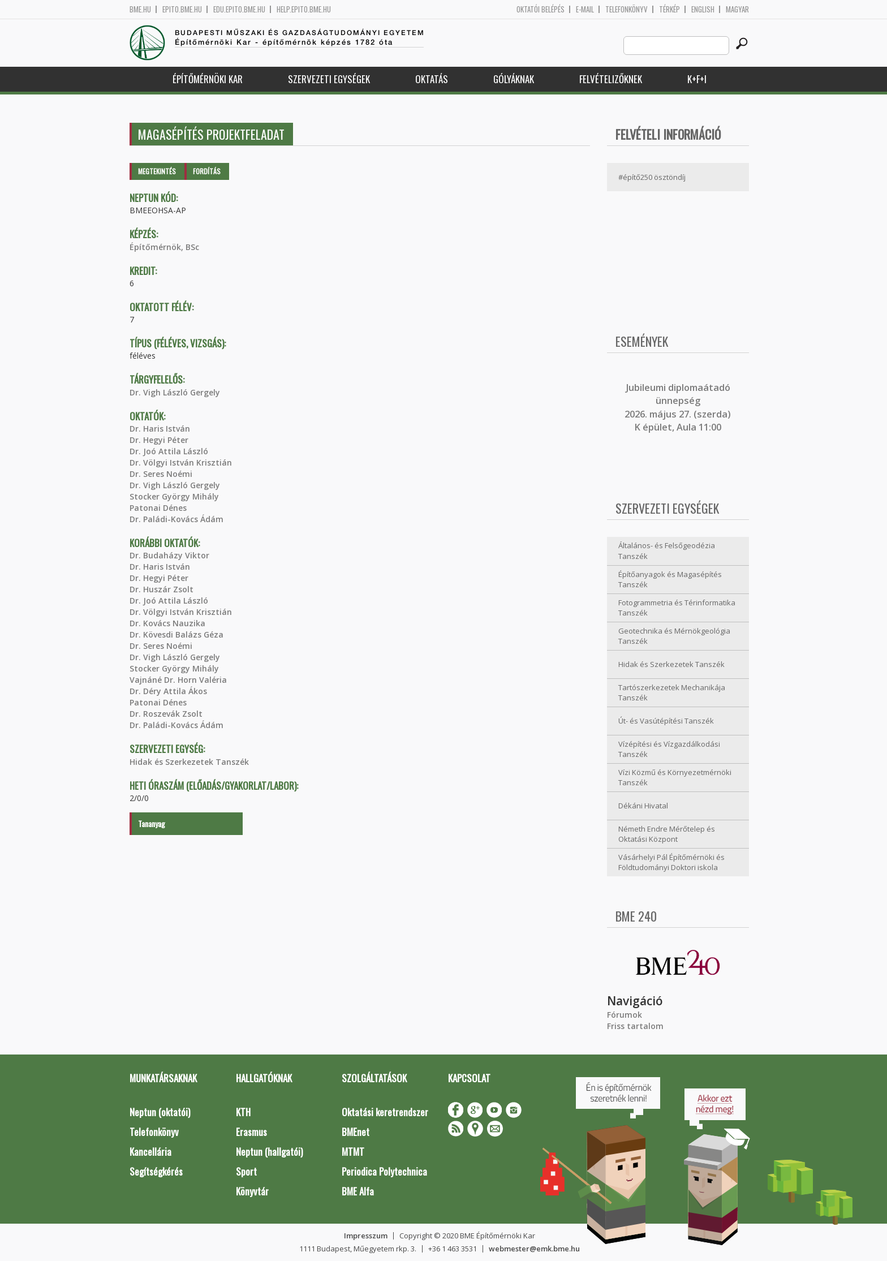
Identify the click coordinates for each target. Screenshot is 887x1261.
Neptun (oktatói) (160, 1112)
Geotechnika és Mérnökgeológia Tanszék (674, 636)
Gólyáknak (513, 79)
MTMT (353, 1151)
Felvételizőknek (610, 79)
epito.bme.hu (182, 9)
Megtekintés (157, 171)
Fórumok (624, 1014)
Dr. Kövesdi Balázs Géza (176, 634)
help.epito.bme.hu (304, 9)
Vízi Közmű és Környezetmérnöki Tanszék (674, 777)
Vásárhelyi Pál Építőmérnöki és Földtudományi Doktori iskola (671, 862)
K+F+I (697, 79)
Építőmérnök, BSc (164, 247)
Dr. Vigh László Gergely (175, 392)
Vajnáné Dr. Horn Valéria (178, 679)
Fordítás (207, 171)
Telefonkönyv (626, 9)
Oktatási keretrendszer (385, 1112)
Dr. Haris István (160, 428)
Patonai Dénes (158, 507)
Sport (246, 1171)
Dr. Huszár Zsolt (161, 589)
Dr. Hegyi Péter (159, 439)
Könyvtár (252, 1191)
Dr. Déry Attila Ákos (168, 691)
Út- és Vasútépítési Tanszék (666, 721)
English (702, 9)
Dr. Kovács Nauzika (167, 623)
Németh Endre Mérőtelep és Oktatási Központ (666, 834)
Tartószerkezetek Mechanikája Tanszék (671, 692)
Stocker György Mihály (174, 496)
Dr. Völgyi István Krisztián (181, 462)
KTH (243, 1112)
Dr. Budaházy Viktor (169, 555)
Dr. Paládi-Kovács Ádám (176, 519)
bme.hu (140, 9)
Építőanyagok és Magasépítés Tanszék (670, 579)
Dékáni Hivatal (643, 806)
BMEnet (355, 1132)
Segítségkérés (156, 1171)
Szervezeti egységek (329, 79)
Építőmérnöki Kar (208, 79)
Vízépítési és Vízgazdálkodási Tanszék (669, 749)
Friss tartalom (635, 1026)
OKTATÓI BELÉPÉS (540, 9)
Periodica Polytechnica (384, 1171)
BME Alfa (358, 1191)
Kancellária (150, 1151)
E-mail (585, 9)
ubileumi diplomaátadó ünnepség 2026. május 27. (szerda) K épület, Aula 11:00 (678, 407)
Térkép (669, 9)
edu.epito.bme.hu (239, 9)
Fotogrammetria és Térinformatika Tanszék (676, 607)
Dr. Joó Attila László (169, 451)
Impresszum (365, 1235)
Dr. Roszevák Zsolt (166, 713)
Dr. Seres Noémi (161, 473)
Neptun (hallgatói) (269, 1151)
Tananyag (151, 823)
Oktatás (431, 79)
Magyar (737, 9)
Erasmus (251, 1132)
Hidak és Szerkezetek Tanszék (189, 761)
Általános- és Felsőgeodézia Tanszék (666, 550)
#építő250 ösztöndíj (652, 177)
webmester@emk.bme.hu (534, 1248)
